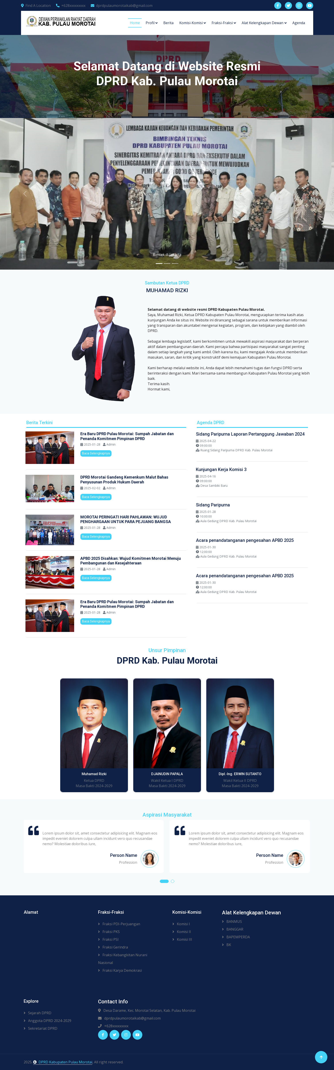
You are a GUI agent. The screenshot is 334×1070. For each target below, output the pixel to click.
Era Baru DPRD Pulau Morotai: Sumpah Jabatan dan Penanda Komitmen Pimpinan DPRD (127, 436)
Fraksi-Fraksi (222, 22)
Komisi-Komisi (191, 22)
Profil (150, 22)
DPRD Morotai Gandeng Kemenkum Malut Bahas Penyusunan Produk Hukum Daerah (124, 479)
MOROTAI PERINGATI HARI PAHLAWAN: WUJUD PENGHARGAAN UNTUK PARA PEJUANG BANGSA (125, 519)
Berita (168, 22)
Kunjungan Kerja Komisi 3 (221, 469)
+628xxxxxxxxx (70, 5)
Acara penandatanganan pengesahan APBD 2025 (245, 540)
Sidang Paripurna (213, 505)
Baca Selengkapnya (96, 453)
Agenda (298, 22)
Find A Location (36, 5)
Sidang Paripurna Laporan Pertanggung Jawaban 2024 (250, 434)
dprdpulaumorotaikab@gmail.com (122, 5)
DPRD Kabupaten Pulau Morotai (62, 1062)
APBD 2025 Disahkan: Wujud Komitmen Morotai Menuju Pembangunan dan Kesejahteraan (130, 561)
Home (135, 22)
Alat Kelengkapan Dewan (262, 22)
